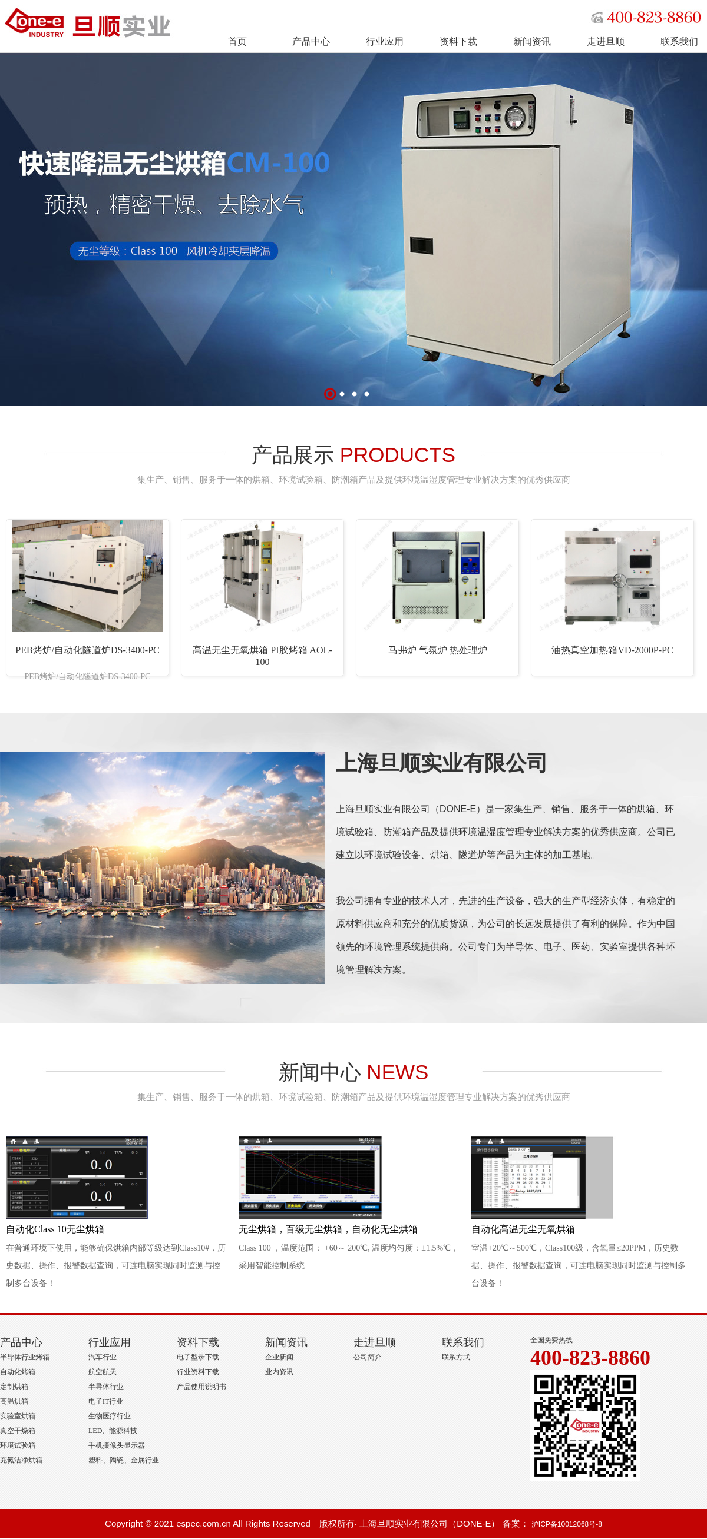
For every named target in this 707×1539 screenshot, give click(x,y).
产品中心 (311, 41)
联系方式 (456, 1357)
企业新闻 (279, 1357)
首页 (237, 41)
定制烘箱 (14, 1386)
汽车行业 (102, 1357)
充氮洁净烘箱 (21, 1460)
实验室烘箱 (17, 1416)
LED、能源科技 (112, 1431)
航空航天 (102, 1372)
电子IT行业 (105, 1401)
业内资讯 (279, 1372)
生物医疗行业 (109, 1416)
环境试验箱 (17, 1445)
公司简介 (367, 1357)
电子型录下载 (198, 1357)
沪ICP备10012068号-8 (566, 1524)
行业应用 (385, 41)
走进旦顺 (606, 41)
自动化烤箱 (17, 1372)
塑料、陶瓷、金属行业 (123, 1460)
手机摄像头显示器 (116, 1445)
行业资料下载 (198, 1372)
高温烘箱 (14, 1401)
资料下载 (458, 41)
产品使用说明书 (201, 1386)
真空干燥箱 (17, 1431)
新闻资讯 (532, 41)
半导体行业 (106, 1386)
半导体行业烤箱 (24, 1357)
